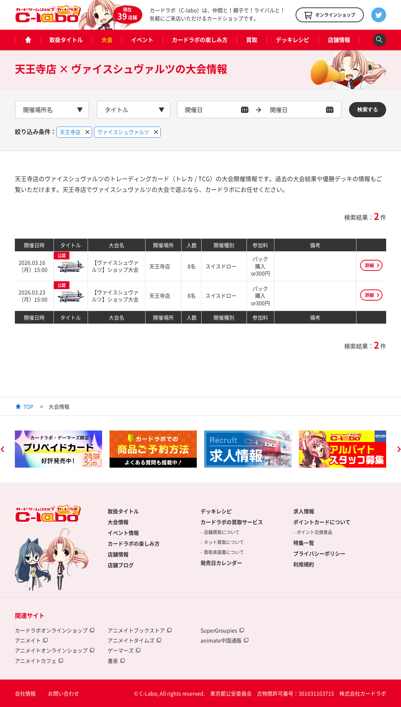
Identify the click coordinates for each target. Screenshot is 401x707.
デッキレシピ (292, 40)
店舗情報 (339, 40)
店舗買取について (221, 532)
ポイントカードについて (322, 522)
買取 (251, 40)
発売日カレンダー (221, 562)
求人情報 (303, 511)
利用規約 (303, 564)
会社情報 (25, 693)
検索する (367, 109)
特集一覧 (303, 542)
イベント (142, 40)
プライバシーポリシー (319, 553)
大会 (107, 40)
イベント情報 (123, 532)
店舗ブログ (121, 565)
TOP (28, 406)
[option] (58, 449)
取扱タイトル (66, 40)
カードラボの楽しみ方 (200, 40)
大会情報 (118, 522)
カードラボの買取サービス (231, 522)
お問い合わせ (63, 693)
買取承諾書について (224, 552)
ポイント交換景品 (314, 532)
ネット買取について (224, 542)
